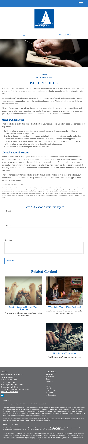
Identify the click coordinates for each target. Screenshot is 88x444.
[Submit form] (10, 261)
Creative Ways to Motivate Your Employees (23, 308)
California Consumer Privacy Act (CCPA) (60, 418)
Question (8, 240)
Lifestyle (49, 388)
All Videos (49, 393)
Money (48, 386)
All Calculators (51, 395)
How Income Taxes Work (64, 353)
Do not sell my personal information (40, 420)
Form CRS (9, 400)
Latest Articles (51, 390)
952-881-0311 (64, 35)
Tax (47, 384)
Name (8, 211)
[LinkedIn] (24, 35)
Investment (50, 377)
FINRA (54, 428)
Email (8, 226)
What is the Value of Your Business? (64, 307)
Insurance (49, 381)
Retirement (50, 374)
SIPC (58, 428)
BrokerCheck (42, 404)
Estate (48, 379)
